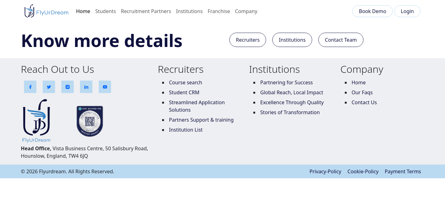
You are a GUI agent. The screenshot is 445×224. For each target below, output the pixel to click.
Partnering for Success (286, 82)
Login (407, 11)
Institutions (189, 11)
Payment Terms (403, 171)
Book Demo (372, 11)
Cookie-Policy (363, 171)
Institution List (186, 129)
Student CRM (184, 92)
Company (246, 11)
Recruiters (248, 39)
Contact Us (364, 102)
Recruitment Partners (146, 11)
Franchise (219, 11)
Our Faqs (362, 92)
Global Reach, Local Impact (291, 92)
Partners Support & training (201, 119)
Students (105, 11)
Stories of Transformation (290, 112)
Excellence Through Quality (292, 102)
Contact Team (341, 39)
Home (83, 11)
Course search (185, 82)
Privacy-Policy (325, 171)
